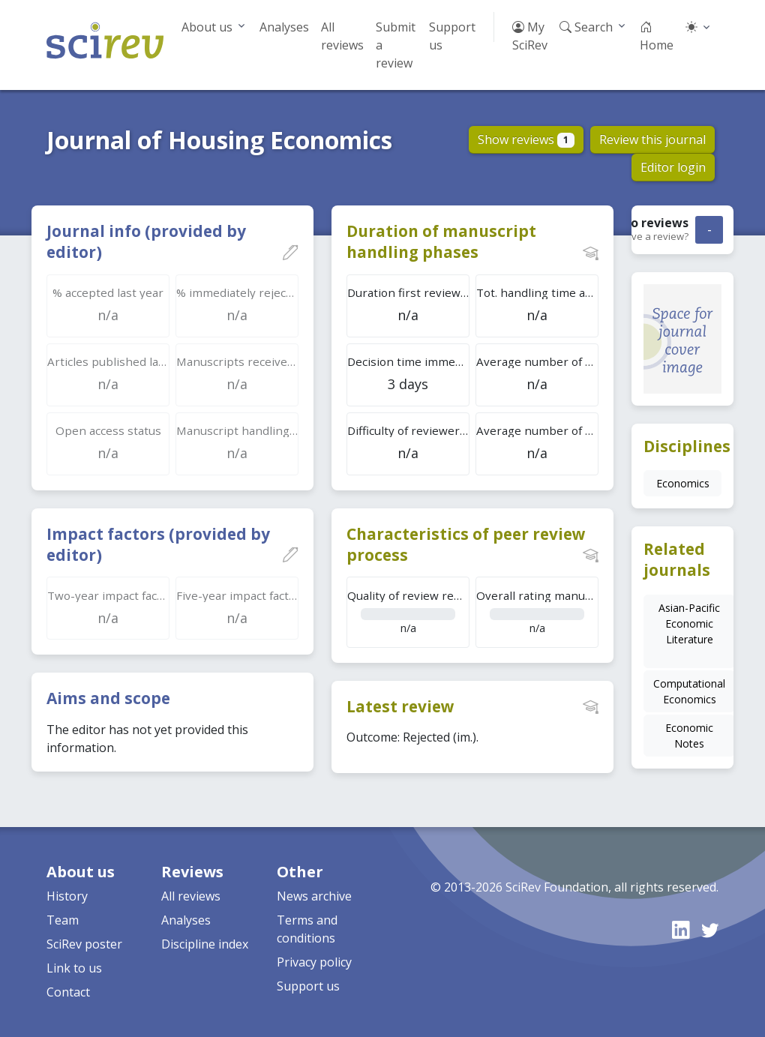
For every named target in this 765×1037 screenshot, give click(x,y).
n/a (408, 611)
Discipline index (204, 944)
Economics (683, 483)
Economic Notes (689, 736)
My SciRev (530, 36)
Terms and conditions (307, 929)
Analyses (284, 27)
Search (586, 27)
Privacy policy (314, 962)
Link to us (74, 968)
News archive (314, 896)
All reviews (342, 36)
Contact (68, 992)
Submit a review (396, 45)
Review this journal (652, 139)
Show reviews (526, 139)
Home (657, 36)
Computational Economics (689, 691)
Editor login (673, 167)
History (67, 896)
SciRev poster (84, 944)
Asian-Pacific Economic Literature (689, 623)
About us (207, 27)
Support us (452, 36)
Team (62, 920)
